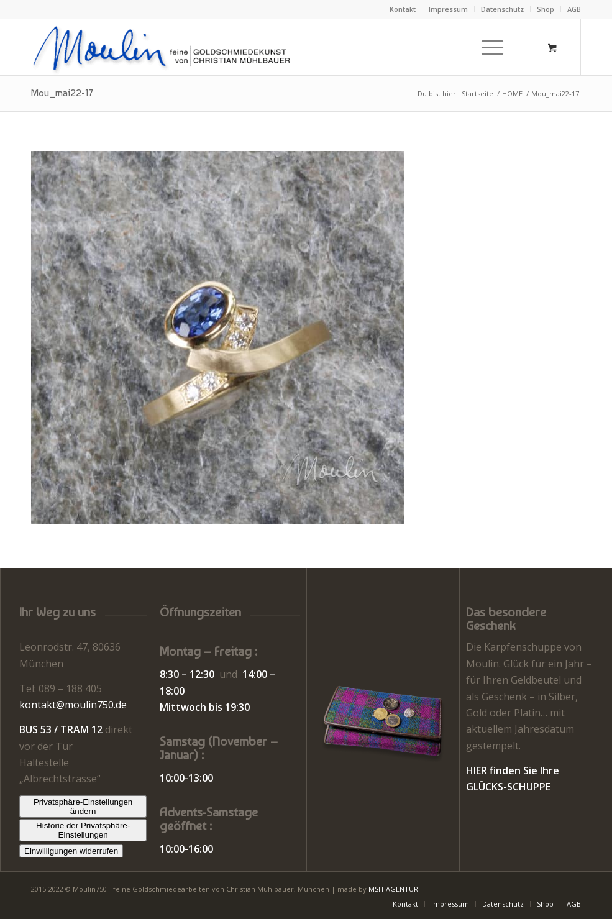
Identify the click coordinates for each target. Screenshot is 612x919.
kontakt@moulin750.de (73, 704)
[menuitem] (402, 9)
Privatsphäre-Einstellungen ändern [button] (83, 806)
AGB (574, 9)
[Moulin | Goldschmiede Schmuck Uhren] (164, 47)
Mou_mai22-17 (62, 93)
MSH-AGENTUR (393, 889)
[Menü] (486, 47)
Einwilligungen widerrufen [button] (71, 851)
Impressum (448, 9)
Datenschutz (502, 9)
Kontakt (403, 9)
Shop (545, 9)
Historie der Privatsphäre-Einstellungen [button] (83, 830)
